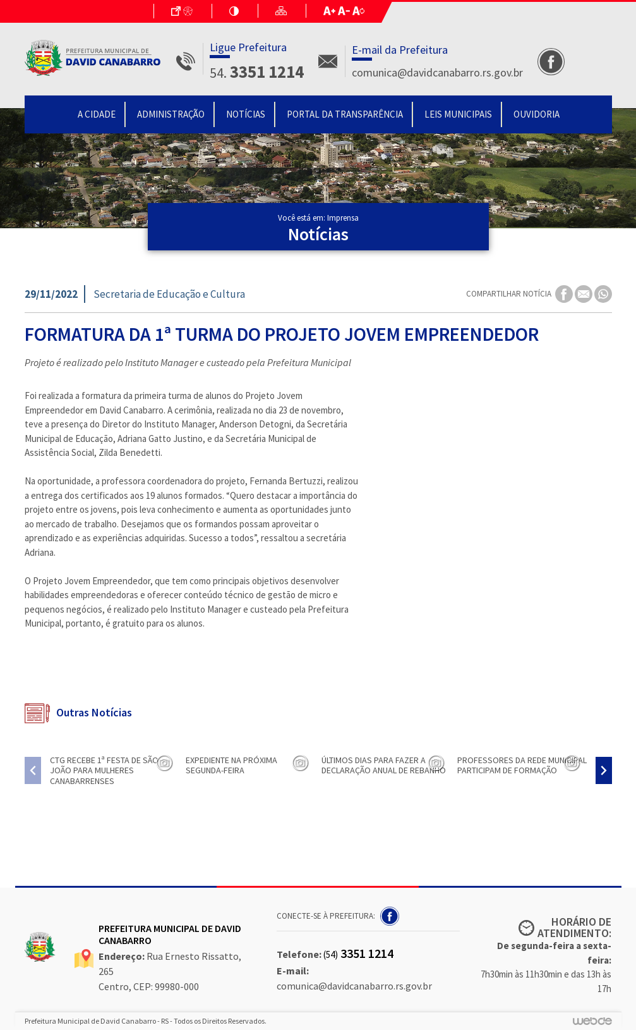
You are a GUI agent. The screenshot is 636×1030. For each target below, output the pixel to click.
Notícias (245, 114)
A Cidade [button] (97, 114)
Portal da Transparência (345, 114)
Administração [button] (171, 114)
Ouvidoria (536, 114)
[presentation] (33, 770)
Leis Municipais (458, 114)
